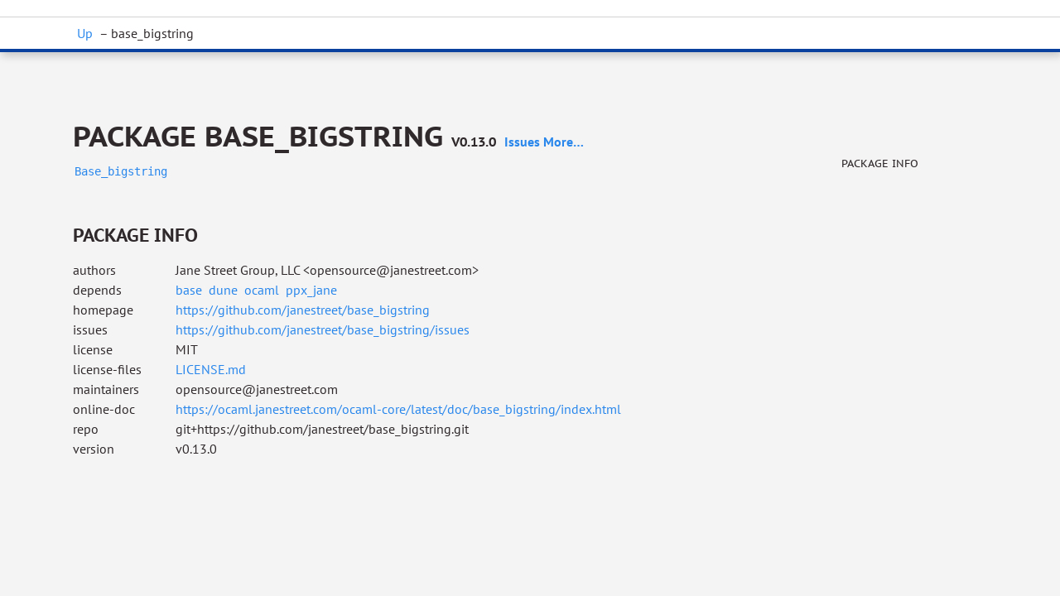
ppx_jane (311, 289)
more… (563, 141)
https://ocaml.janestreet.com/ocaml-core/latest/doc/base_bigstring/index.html (398, 409)
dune (223, 289)
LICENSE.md (211, 369)
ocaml (261, 289)
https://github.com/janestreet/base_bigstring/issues (323, 329)
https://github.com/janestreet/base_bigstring (303, 309)
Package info (879, 163)
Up (85, 33)
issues (522, 141)
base (189, 289)
